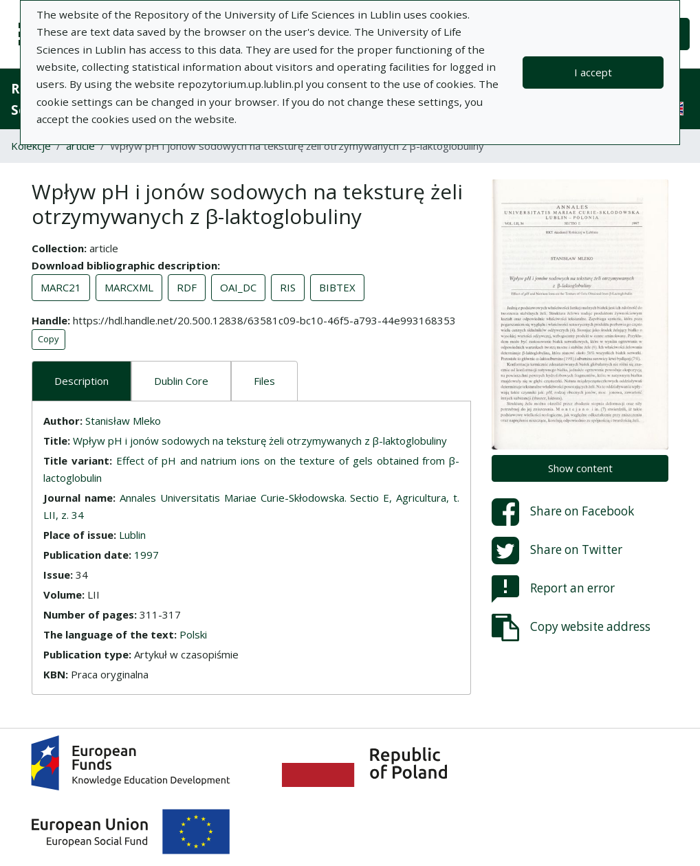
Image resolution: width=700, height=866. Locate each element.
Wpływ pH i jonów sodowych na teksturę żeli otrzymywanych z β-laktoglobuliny (260, 440)
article (80, 146)
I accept (593, 72)
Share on (563, 512)
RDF (187, 287)
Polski (193, 634)
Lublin (132, 535)
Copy (48, 339)
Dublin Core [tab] (181, 381)
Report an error (553, 589)
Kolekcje (31, 146)
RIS (288, 287)
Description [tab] (81, 381)
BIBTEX (337, 287)
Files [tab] (264, 381)
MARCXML (129, 287)
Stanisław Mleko (123, 421)
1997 (146, 555)
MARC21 (61, 287)
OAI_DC (238, 287)
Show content (580, 468)
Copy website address (571, 627)
